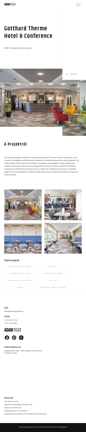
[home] (12, 4)
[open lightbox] (23, 204)
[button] (78, 4)
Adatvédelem (63, 427)
